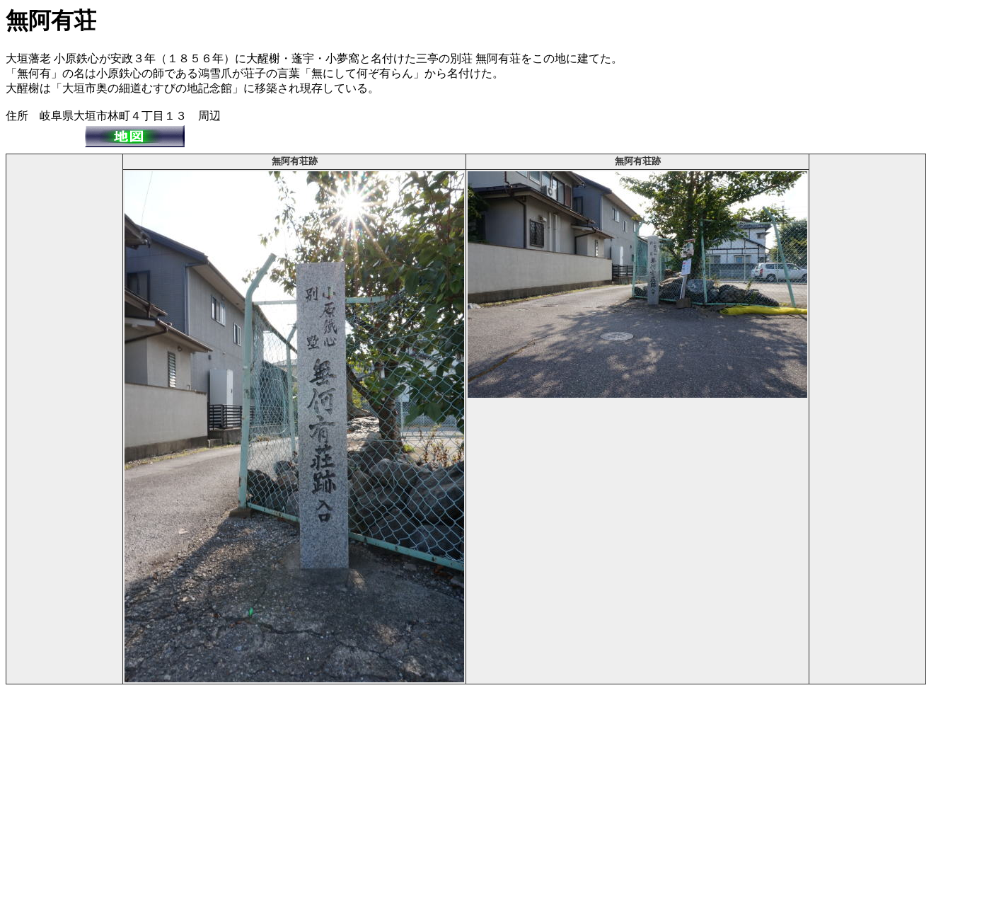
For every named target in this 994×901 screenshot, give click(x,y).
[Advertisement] (64, 368)
